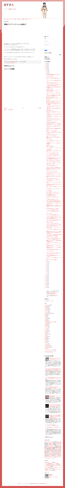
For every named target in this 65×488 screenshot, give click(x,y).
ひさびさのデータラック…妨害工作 (52, 236)
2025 (46, 64)
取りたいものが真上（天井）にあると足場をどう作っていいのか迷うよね (53, 225)
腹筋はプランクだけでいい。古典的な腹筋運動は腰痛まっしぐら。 (53, 241)
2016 (46, 281)
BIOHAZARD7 (50, 456)
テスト (46, 341)
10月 (47, 73)
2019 (46, 277)
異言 (51, 448)
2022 (46, 69)
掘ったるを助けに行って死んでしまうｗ (52, 192)
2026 (46, 63)
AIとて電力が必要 (49, 190)
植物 (46, 325)
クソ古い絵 (21, 19)
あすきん (9, 4)
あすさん (51, 474)
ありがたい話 (48, 442)
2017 (46, 280)
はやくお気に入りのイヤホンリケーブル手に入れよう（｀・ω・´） (53, 174)
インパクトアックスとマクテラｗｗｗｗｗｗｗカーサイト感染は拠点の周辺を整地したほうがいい (54, 405)
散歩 (46, 342)
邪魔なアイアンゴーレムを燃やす (51, 130)
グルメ (59, 444)
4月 (47, 268)
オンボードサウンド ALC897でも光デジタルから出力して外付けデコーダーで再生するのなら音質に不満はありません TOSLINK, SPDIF (53, 369)
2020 (46, 276)
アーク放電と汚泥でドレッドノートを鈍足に (53, 123)
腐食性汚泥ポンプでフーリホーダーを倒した (53, 124)
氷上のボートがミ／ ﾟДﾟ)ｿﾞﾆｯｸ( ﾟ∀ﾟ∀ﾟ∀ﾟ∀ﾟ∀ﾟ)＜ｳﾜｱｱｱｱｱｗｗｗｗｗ (53, 83)
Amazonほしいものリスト (49, 300)
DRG (15, 9)
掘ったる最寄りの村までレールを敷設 (52, 208)
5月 (47, 267)
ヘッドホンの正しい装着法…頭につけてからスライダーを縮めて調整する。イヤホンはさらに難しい (53, 378)
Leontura (36, 483)
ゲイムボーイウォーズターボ (50, 350)
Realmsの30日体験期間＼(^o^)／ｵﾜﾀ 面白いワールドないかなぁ (53, 75)
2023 (46, 67)
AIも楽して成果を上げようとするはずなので (53, 160)
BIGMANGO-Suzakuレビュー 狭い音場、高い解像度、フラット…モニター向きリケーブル (53, 206)
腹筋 (10, 9)
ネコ (46, 329)
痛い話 (14, 62)
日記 (46, 319)
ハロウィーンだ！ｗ (49, 139)
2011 (46, 287)
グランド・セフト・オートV (50, 349)
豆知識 (46, 320)
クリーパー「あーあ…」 (50, 251)
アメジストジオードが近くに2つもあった (53, 161)
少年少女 (46, 318)
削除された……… (48, 462)
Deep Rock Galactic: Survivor (49, 321)
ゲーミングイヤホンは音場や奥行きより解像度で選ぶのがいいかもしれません (53, 235)
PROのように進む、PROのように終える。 (53, 118)
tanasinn (46, 331)
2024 (46, 66)
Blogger (45, 483)
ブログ (55, 452)
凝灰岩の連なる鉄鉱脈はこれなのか (52, 97)
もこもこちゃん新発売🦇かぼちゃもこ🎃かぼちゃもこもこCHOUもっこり (53, 95)
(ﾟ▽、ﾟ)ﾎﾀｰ (29, 19)
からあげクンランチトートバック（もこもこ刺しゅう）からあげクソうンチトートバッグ (54, 359)
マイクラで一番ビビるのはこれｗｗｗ (52, 154)
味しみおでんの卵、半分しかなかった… (52, 134)
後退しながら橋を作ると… (50, 146)
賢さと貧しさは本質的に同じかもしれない (53, 102)
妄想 (46, 332)
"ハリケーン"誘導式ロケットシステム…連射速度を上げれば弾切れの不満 (53, 218)
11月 (47, 71)
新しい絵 (25, 19)
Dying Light (47, 344)
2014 (46, 284)
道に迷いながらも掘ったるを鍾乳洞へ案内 (53, 167)
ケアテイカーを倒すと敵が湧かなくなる (52, 214)
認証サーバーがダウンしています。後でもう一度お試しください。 (53, 245)
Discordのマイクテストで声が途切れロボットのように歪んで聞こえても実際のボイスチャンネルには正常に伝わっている (55, 416)
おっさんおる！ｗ (49, 213)
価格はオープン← (48, 436)
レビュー (46, 326)
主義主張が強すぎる (49, 110)
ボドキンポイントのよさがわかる (51, 171)
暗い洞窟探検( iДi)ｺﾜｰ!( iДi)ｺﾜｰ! (51, 195)
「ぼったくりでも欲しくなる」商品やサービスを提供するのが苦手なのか (53, 85)
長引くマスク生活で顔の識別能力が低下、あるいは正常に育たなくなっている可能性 (53, 201)
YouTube (11, 62)
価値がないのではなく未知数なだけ (52, 259)
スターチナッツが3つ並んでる (51, 135)
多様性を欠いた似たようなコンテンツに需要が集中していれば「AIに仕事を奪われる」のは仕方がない (53, 232)
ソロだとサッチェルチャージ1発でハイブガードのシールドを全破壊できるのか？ (53, 238)
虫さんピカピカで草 (49, 76)
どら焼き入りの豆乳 (49, 89)
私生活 (46, 324)
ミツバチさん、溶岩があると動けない (52, 209)
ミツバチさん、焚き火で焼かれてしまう (52, 216)
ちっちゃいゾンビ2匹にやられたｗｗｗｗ (53, 223)
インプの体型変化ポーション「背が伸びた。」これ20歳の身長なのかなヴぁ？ (53, 464)
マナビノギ (6, 19)
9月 (47, 261)
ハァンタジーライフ (11, 19)
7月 (47, 264)
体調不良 (46, 338)
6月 (47, 265)
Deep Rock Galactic (48, 313)
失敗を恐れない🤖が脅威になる (51, 122)
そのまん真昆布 (48, 149)
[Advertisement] (23, 99)
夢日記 (46, 330)
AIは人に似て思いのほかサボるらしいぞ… (53, 178)
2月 (47, 271)
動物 (46, 455)
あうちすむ (17, 19)
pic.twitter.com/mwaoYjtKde (50, 293)
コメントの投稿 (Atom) (9, 109)
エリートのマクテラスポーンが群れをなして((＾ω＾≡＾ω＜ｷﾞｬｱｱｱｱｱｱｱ (53, 220)
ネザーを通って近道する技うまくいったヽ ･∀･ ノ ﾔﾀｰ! (52, 165)
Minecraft (8, 62)
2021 (46, 274)
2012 (46, 286)
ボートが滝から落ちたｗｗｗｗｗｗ (52, 172)
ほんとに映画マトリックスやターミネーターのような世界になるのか (53, 194)
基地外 (46, 309)
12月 (47, 70)
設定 (46, 337)
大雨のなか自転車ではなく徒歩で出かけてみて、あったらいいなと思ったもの (52, 387)
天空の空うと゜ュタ (49, 145)
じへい (46, 343)
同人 (46, 348)
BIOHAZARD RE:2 (48, 347)
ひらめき (46, 312)
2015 (46, 283)
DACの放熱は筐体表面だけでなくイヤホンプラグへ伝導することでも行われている (53, 158)
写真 (46, 307)
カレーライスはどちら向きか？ (50, 424)
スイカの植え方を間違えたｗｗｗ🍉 (52, 199)
